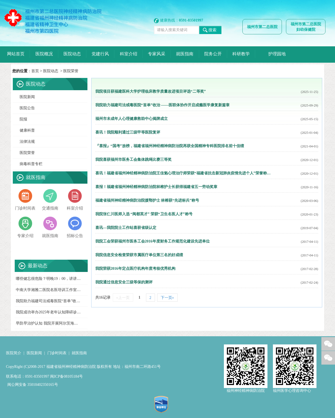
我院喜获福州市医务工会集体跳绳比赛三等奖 (133, 159)
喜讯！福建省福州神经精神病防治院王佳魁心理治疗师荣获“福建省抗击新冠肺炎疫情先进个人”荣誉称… (183, 173)
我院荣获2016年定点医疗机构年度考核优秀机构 (135, 268)
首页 (35, 71)
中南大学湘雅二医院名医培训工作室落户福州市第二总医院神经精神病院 (77, 290)
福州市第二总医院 (262, 27)
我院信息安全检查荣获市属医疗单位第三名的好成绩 (139, 255)
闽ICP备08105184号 (66, 376)
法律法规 (27, 142)
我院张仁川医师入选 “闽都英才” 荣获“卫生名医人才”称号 (144, 214)
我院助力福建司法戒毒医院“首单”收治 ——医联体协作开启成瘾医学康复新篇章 (162, 105)
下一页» (167, 298)
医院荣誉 (70, 71)
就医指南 (79, 353)
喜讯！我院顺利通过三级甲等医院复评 (127, 132)
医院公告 (27, 108)
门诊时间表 (56, 353)
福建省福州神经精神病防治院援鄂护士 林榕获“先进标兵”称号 (147, 200)
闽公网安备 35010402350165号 (32, 385)
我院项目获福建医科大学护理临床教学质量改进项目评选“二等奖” (150, 91)
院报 (23, 119)
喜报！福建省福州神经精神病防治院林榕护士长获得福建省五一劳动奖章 (156, 187)
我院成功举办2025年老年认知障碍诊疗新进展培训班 (59, 312)
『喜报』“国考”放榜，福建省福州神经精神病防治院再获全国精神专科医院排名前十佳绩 (169, 146)
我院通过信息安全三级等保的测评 (124, 282)
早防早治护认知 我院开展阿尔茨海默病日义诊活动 (58, 323)
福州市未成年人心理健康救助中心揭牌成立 (131, 119)
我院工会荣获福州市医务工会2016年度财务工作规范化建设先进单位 (152, 241)
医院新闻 (27, 97)
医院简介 (13, 353)
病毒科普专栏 (31, 164)
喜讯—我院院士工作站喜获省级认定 (125, 228)
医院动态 (50, 71)
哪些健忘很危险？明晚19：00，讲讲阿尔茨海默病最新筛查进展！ (71, 279)
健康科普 (27, 130)
